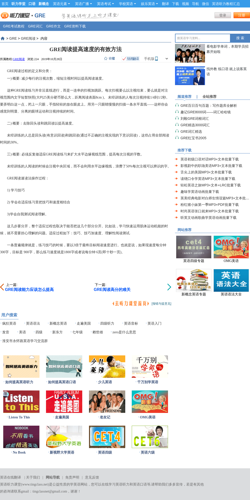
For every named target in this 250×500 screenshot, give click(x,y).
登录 (222, 15)
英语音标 (131, 323)
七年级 (77, 332)
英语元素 (61, 4)
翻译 (165, 4)
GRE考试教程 (13, 26)
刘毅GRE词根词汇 (194, 119)
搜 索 (240, 38)
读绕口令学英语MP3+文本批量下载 (207, 179)
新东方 (57, 332)
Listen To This (19, 417)
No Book (19, 452)
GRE (13, 38)
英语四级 (105, 452)
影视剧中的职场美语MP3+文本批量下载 (211, 166)
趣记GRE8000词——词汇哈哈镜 (205, 112)
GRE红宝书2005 (193, 138)
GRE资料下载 (75, 26)
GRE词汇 (35, 26)
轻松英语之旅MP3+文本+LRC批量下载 (210, 185)
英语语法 (33, 323)
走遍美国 (84, 323)
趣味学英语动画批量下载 (199, 192)
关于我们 (33, 477)
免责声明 (72, 477)
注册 (241, 15)
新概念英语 (58, 323)
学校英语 (127, 4)
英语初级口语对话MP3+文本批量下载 (209, 159)
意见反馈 (92, 477)
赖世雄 (97, 332)
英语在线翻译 (10, 477)
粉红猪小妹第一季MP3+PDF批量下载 (209, 205)
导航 (195, 4)
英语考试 (105, 4)
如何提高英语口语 (62, 382)
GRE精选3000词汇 (195, 125)
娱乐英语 (149, 4)
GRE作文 (53, 26)
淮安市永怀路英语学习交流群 (25, 341)
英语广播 (83, 4)
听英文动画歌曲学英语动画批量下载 (208, 218)
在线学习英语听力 (116, 484)
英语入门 (155, 323)
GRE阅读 (28, 38)
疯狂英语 (9, 323)
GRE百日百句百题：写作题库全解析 (208, 106)
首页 (5, 4)
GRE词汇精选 (191, 131)
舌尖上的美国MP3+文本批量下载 (206, 172)
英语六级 (148, 452)
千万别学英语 (147, 382)
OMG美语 (148, 417)
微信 (205, 4)
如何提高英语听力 (19, 382)
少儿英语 (105, 382)
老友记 (105, 417)
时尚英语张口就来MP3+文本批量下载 (209, 211)
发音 (5, 332)
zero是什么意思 (124, 332)
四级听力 (107, 323)
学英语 (75, 484)
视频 (185, 4)
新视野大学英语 (62, 452)
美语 (22, 332)
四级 (39, 332)
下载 (175, 4)
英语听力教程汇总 (226, 4)
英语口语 (140, 484)
